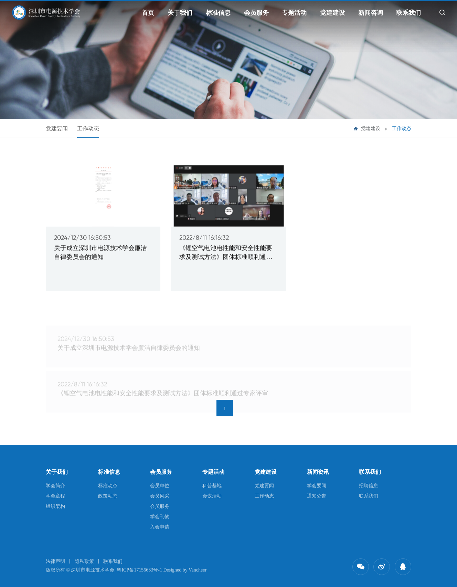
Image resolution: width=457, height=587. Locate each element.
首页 (148, 12)
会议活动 (212, 496)
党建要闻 (57, 128)
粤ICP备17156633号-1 (139, 570)
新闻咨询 (370, 12)
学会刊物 (159, 516)
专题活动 (294, 12)
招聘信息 (368, 485)
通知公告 (316, 496)
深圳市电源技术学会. (93, 570)
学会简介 (55, 485)
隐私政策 (84, 561)
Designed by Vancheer (184, 570)
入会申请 (159, 527)
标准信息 (218, 12)
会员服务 (256, 12)
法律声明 (55, 561)
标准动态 (107, 485)
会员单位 (159, 485)
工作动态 (88, 128)
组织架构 (55, 506)
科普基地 (212, 485)
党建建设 (332, 12)
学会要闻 (316, 485)
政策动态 (107, 496)
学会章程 (55, 496)
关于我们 (180, 12)
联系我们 (408, 12)
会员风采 (159, 496)
